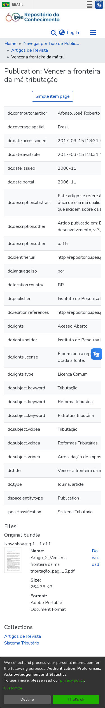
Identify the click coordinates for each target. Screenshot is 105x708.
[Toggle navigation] (93, 32)
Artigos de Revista (29, 50)
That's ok (75, 699)
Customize (13, 688)
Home (10, 43)
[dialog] (52, 682)
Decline (27, 699)
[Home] (32, 17)
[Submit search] (52, 33)
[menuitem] (61, 32)
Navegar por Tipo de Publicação (51, 43)
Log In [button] (73, 33)
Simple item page (53, 96)
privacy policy (72, 680)
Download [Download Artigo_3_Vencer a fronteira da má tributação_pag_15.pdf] (95, 558)
